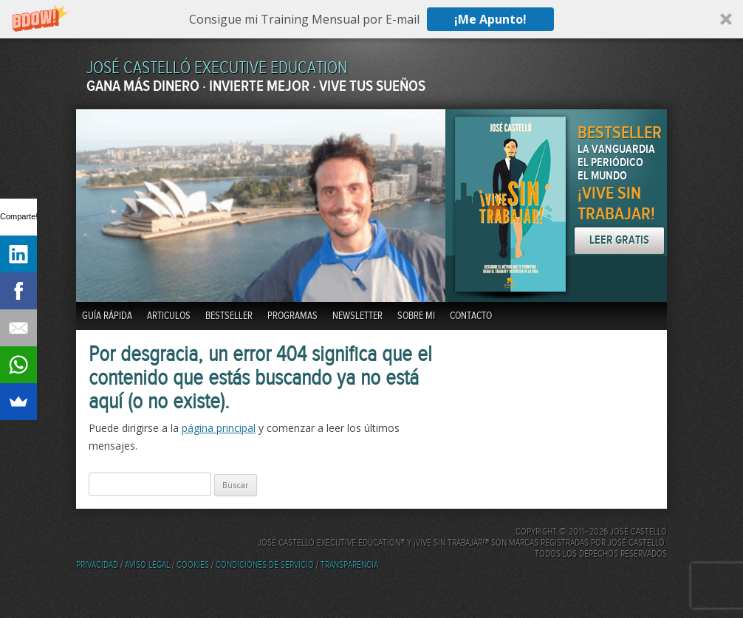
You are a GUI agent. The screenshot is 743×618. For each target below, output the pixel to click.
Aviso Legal (147, 565)
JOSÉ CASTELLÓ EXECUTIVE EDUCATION (216, 68)
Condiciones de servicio (265, 565)
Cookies (193, 565)
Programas (292, 316)
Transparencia (349, 565)
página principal (219, 428)
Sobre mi (416, 316)
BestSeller (229, 316)
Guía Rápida (107, 316)
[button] (371, 19)
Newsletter (357, 316)
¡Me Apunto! (490, 19)
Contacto (471, 316)
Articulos (169, 316)
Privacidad (97, 565)
